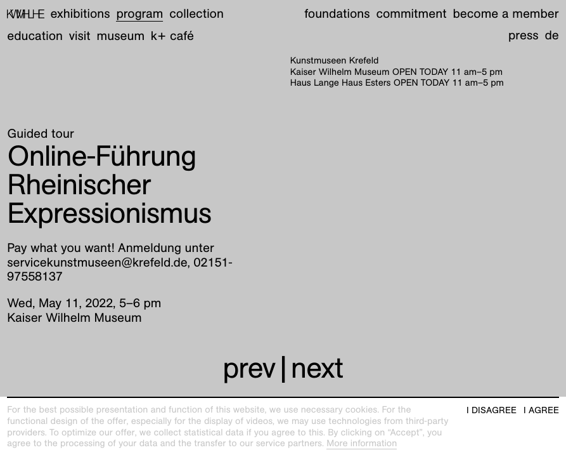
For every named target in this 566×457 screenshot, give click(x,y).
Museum (121, 36)
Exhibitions (80, 14)
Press (523, 35)
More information (361, 443)
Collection (196, 14)
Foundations (337, 14)
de (551, 35)
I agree (541, 410)
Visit (80, 36)
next (317, 367)
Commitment (411, 14)
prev (248, 367)
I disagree (491, 410)
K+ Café (172, 36)
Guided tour (40, 134)
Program (139, 14)
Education (35, 36)
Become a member (505, 14)
